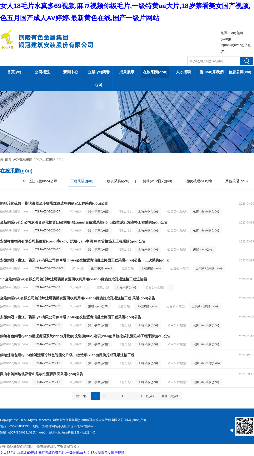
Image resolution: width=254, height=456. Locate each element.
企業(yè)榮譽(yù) (99, 78)
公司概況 (42, 72)
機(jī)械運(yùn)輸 (198, 181)
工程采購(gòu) (52, 159)
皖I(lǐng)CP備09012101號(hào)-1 (23, 432)
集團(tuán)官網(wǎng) (232, 36)
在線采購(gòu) (155, 72)
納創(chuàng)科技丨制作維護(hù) (72, 432)
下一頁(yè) (147, 396)
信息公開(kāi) (240, 72)
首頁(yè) (14, 72)
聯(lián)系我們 (212, 72)
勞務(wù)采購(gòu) (157, 181)
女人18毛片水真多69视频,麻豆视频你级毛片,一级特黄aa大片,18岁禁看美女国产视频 (62, 453)
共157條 (81, 396)
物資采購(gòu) (118, 181)
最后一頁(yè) (169, 396)
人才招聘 (183, 72)
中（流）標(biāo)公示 (40, 181)
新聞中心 (70, 72)
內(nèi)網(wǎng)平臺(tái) (236, 48)
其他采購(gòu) (236, 181)
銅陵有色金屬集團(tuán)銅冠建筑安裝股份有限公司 (88, 420)
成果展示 (126, 72)
